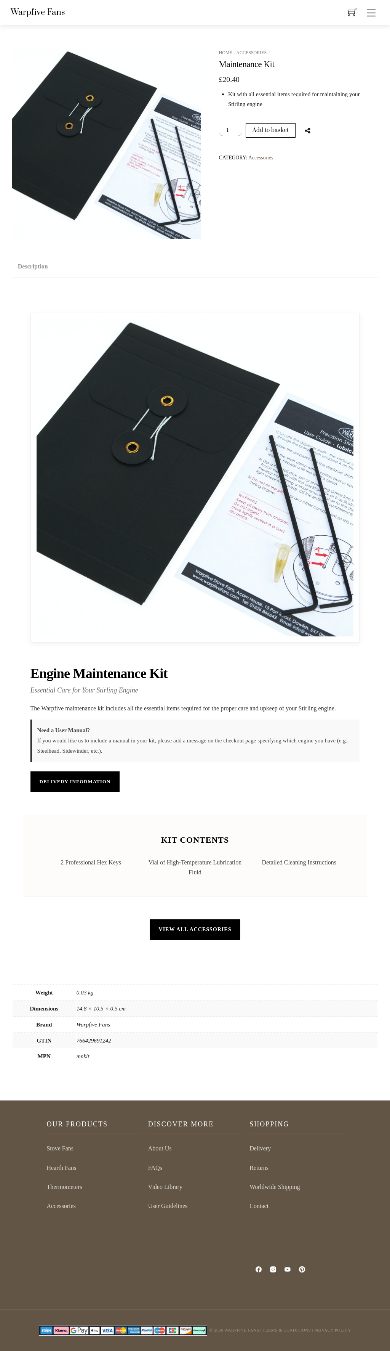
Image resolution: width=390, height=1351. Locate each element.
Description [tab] (33, 266)
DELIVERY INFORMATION (75, 781)
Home (225, 52)
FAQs (155, 1168)
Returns (259, 1168)
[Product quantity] (230, 130)
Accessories (251, 52)
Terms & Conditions (287, 1330)
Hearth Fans (61, 1168)
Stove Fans (60, 1148)
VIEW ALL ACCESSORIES (195, 929)
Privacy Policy (333, 1330)
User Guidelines (168, 1206)
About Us (160, 1148)
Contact (259, 1206)
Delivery (260, 1148)
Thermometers (64, 1187)
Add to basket (271, 130)
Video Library (165, 1187)
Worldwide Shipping (274, 1187)
